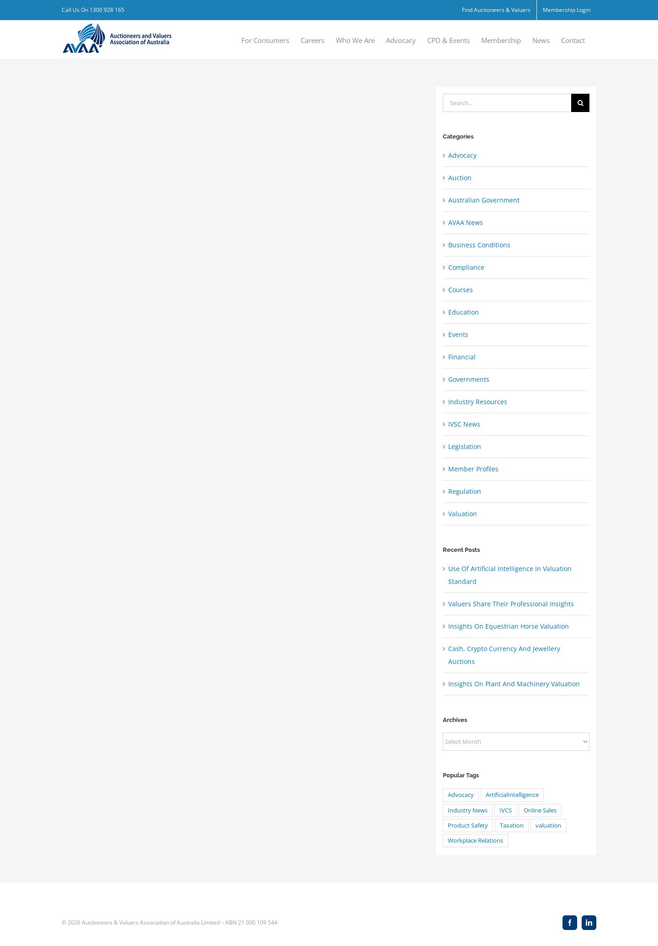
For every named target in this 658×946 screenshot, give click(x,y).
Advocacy (462, 155)
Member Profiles (473, 469)
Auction (460, 177)
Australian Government (484, 200)
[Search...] (507, 103)
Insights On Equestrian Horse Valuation (508, 626)
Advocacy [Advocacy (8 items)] (461, 795)
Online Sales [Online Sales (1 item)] (540, 810)
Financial (462, 357)
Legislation (464, 446)
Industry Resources (477, 401)
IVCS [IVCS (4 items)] (505, 810)
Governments (468, 379)
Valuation (462, 513)
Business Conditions (479, 245)
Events (458, 334)
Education (463, 312)
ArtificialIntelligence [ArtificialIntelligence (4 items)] (512, 795)
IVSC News (464, 424)
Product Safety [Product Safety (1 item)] (468, 825)
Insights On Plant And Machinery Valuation (514, 683)
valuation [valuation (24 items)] (548, 825)
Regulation (464, 491)
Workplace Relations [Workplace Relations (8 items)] (475, 840)
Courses (460, 289)
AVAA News (465, 222)
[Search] (580, 103)
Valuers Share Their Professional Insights (511, 603)
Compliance (466, 267)
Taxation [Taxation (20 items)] (512, 825)
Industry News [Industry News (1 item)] (468, 810)
